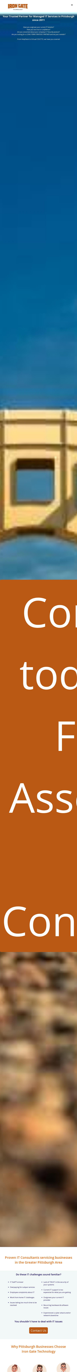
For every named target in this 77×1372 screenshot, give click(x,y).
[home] (15, 6)
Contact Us (38, 1330)
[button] (72, 5)
